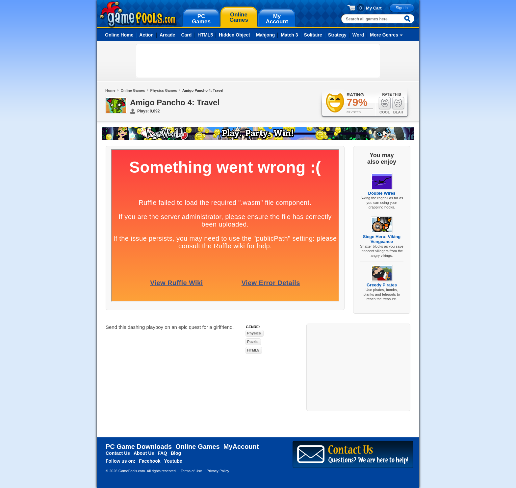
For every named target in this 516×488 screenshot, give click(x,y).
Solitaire (313, 34)
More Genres (384, 34)
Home (110, 90)
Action (146, 34)
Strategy (337, 34)
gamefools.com (138, 14)
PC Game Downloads (139, 446)
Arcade (167, 34)
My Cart (374, 8)
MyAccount (241, 446)
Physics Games (163, 90)
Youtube (173, 461)
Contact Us (118, 453)
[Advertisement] (258, 61)
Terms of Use (191, 471)
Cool (384, 105)
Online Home (119, 34)
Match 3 (289, 34)
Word (358, 34)
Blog (176, 453)
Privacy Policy (218, 471)
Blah (398, 105)
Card (186, 34)
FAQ (162, 453)
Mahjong (265, 34)
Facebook (149, 461)
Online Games (133, 90)
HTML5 (205, 34)
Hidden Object (234, 34)
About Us (144, 453)
